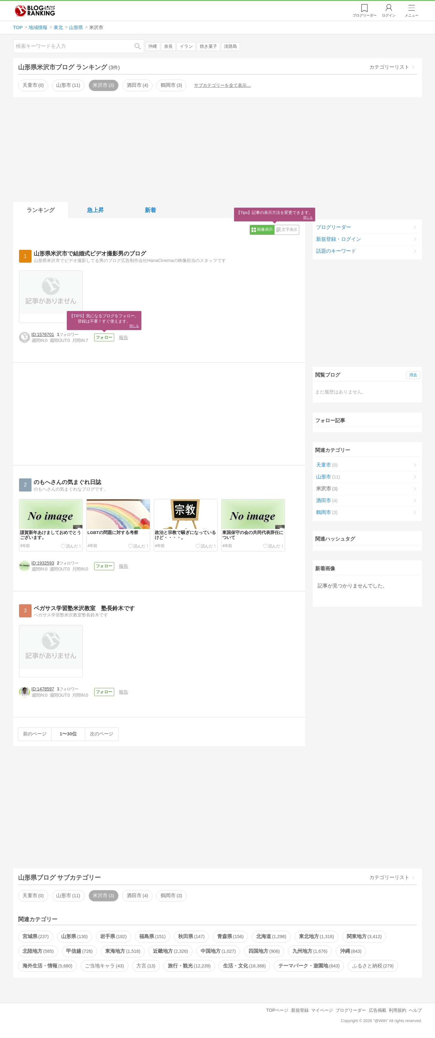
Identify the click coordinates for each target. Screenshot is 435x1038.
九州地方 (309, 951)
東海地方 (122, 951)
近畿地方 (170, 951)
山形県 (74, 936)
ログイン (389, 15)
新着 (150, 210)
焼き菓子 (208, 46)
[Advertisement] (217, 148)
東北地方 (316, 936)
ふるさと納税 (372, 965)
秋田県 (191, 936)
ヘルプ (415, 1010)
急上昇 (95, 210)
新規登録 (300, 1010)
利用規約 (397, 1010)
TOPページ (277, 1010)
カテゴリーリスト (389, 67)
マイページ (322, 1010)
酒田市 (137, 85)
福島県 (152, 936)
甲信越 (79, 951)
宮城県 (35, 936)
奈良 (168, 46)
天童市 (33, 85)
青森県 (230, 936)
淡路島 (230, 46)
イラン (186, 46)
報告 (125, 337)
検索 (141, 46)
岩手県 (113, 936)
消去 (413, 375)
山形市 (68, 85)
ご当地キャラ (104, 965)
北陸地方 (38, 951)
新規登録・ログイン (338, 239)
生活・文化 (244, 965)
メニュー (411, 15)
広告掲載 (377, 1010)
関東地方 (364, 936)
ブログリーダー (333, 227)
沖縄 (152, 46)
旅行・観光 (189, 965)
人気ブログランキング (35, 10)
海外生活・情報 (47, 965)
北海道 (271, 936)
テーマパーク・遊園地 (309, 965)
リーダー (365, 15)
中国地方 (218, 951)
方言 (145, 965)
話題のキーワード (336, 251)
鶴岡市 (171, 85)
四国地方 (264, 951)
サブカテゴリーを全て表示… (222, 85)
